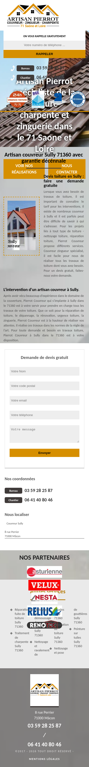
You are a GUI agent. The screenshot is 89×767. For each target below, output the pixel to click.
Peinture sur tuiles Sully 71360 (79, 637)
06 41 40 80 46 (40, 77)
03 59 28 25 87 (40, 68)
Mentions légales (44, 759)
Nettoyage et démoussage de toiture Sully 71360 (40, 622)
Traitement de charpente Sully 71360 (20, 641)
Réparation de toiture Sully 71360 (60, 633)
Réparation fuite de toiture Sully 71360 (20, 618)
